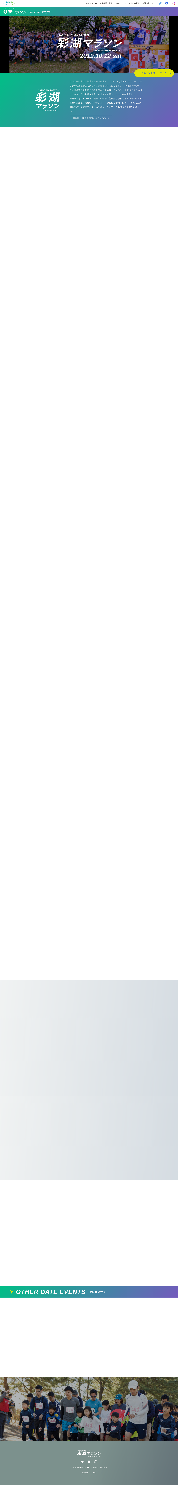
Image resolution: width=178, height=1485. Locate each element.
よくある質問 (134, 3)
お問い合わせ (147, 3)
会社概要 (103, 1468)
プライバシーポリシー (80, 1468)
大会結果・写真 (106, 3)
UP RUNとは (91, 3)
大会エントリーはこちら (156, 73)
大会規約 (94, 1468)
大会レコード (120, 3)
